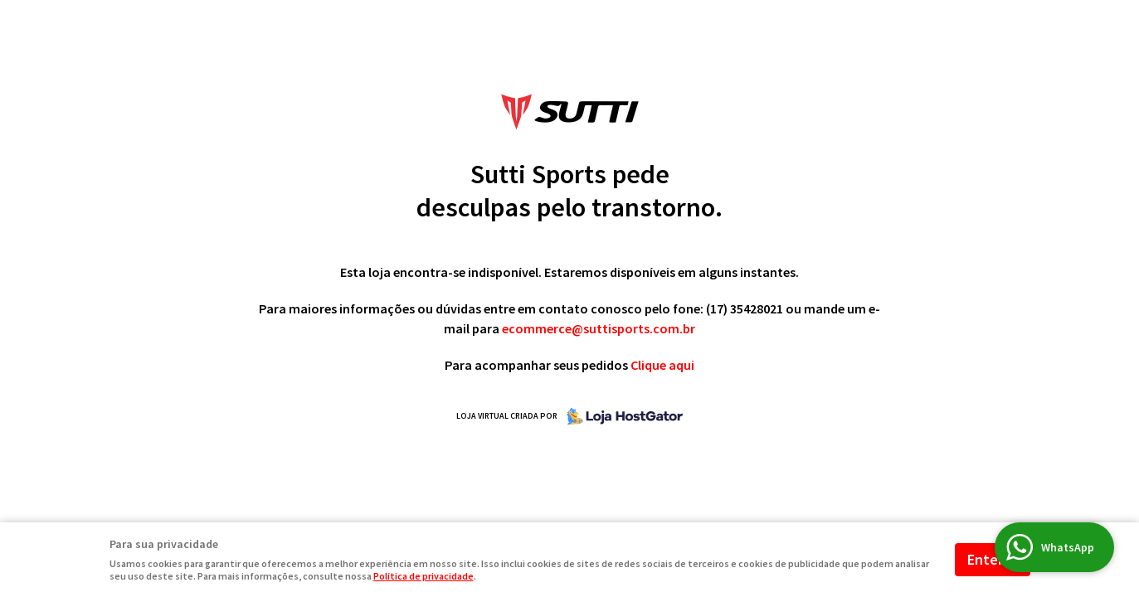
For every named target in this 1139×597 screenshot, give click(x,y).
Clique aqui (662, 365)
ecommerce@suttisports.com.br (598, 328)
